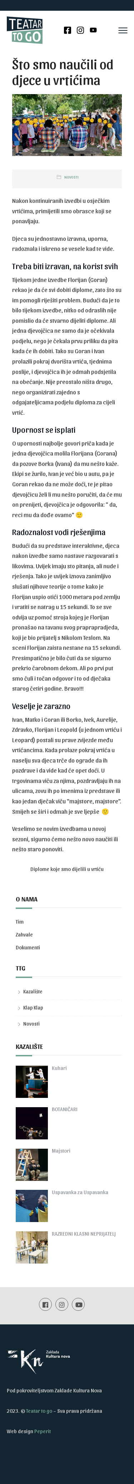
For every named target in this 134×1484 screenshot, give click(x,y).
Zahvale (24, 934)
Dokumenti (28, 947)
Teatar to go (39, 1410)
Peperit (42, 1431)
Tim (20, 921)
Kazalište (32, 991)
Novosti (71, 177)
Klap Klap (33, 1007)
